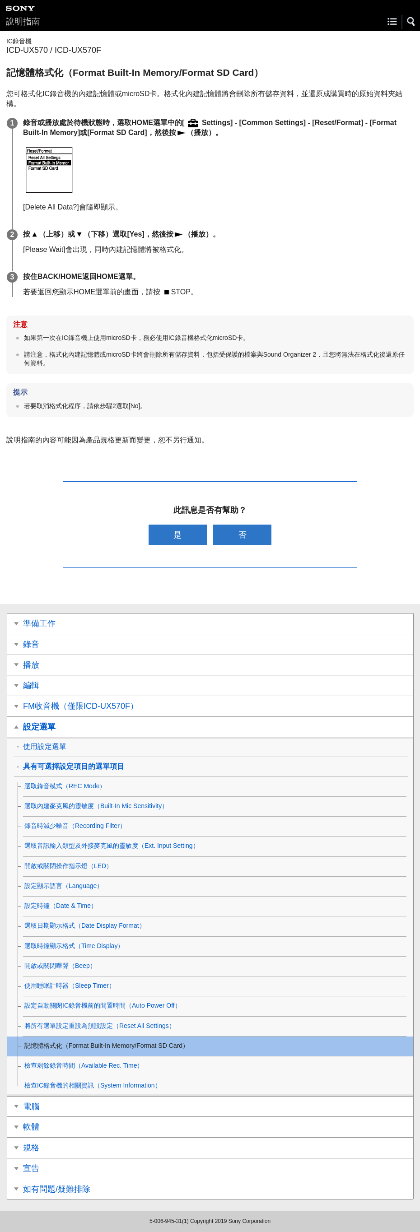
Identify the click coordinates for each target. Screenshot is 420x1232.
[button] (411, 21)
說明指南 (23, 21)
